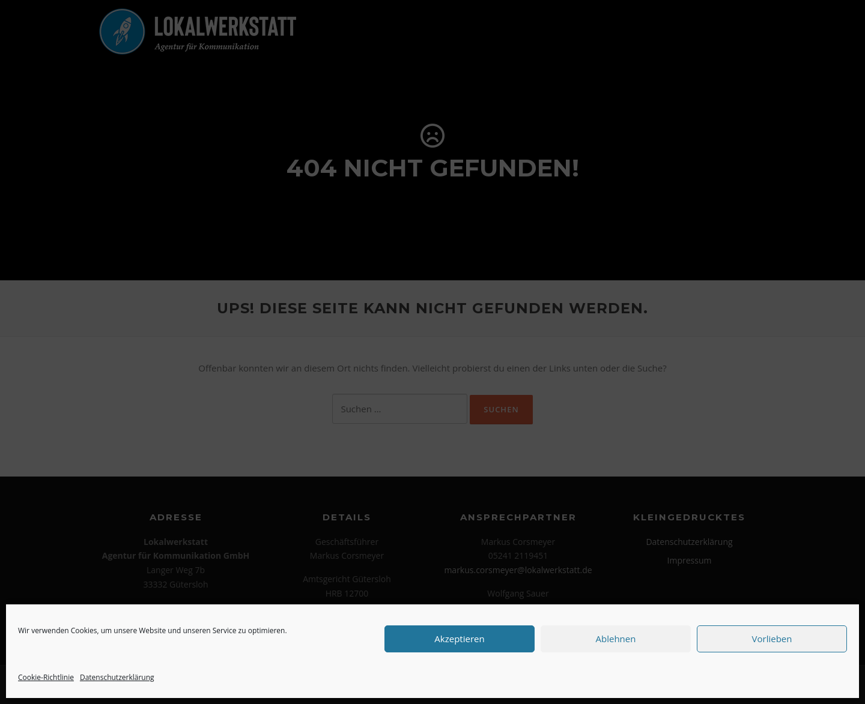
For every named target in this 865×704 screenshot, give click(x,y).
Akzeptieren (459, 639)
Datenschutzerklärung (117, 677)
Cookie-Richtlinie (46, 677)
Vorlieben (772, 639)
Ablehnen (616, 639)
